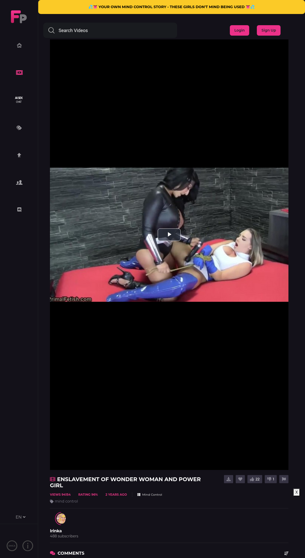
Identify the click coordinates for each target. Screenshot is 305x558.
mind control (66, 501)
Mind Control (149, 494)
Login (239, 30)
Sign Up (268, 30)
